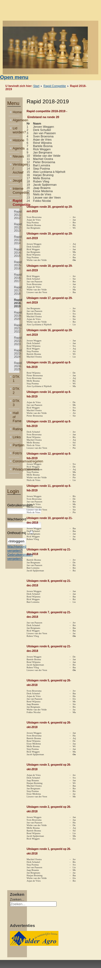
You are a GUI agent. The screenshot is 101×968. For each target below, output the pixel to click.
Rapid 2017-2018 (16, 290)
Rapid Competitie (54, 85)
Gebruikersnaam (20, 505)
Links (16, 437)
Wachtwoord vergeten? (16, 549)
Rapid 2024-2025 (16, 366)
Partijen (16, 445)
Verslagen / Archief (16, 168)
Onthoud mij (16, 533)
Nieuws (16, 156)
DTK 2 (16, 391)
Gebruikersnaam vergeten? (20, 557)
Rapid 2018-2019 (16, 303)
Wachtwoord (16, 519)
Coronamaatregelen (16, 461)
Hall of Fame (16, 417)
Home (16, 112)
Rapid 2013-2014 (16, 240)
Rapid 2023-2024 (16, 353)
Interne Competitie (16, 191)
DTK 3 (16, 403)
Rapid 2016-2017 (16, 278)
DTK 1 (16, 379)
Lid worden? (16, 130)
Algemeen (16, 120)
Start (36, 85)
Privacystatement (16, 469)
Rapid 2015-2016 (16, 265)
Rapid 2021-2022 (16, 328)
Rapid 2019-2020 (16, 315)
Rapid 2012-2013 (16, 227)
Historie (16, 140)
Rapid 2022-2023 (16, 341)
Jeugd (16, 180)
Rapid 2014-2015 (16, 252)
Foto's (16, 453)
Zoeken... (17, 899)
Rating (16, 429)
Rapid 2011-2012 (16, 215)
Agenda (16, 148)
